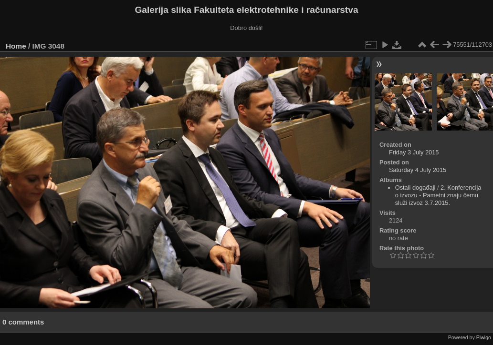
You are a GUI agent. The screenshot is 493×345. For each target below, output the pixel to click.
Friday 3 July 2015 (414, 152)
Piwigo (483, 337)
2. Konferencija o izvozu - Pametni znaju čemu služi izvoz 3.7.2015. (438, 195)
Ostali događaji (415, 187)
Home (16, 46)
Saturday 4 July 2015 (417, 169)
